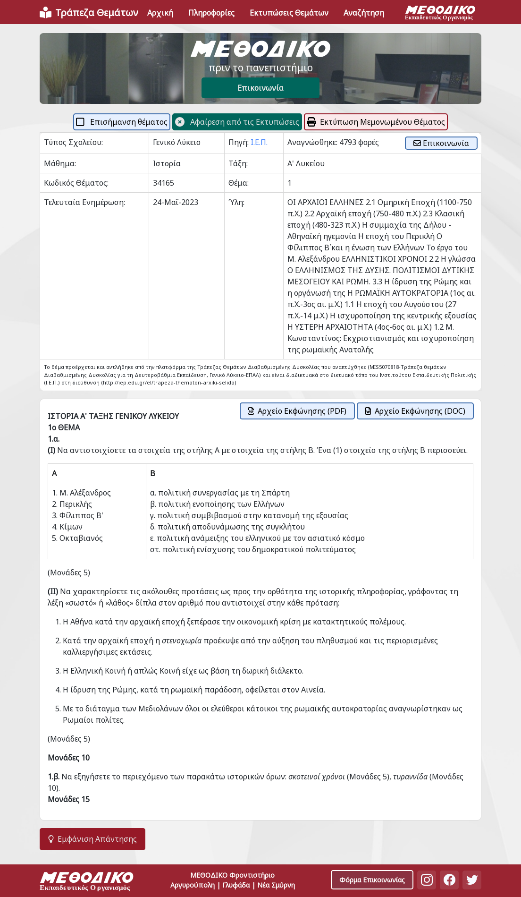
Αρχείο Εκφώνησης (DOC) (415, 411)
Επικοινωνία (260, 88)
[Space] (87, 882)
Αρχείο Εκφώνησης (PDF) (297, 411)
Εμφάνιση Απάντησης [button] (92, 839)
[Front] (89, 13)
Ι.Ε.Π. (259, 142)
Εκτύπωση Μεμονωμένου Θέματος (376, 122)
